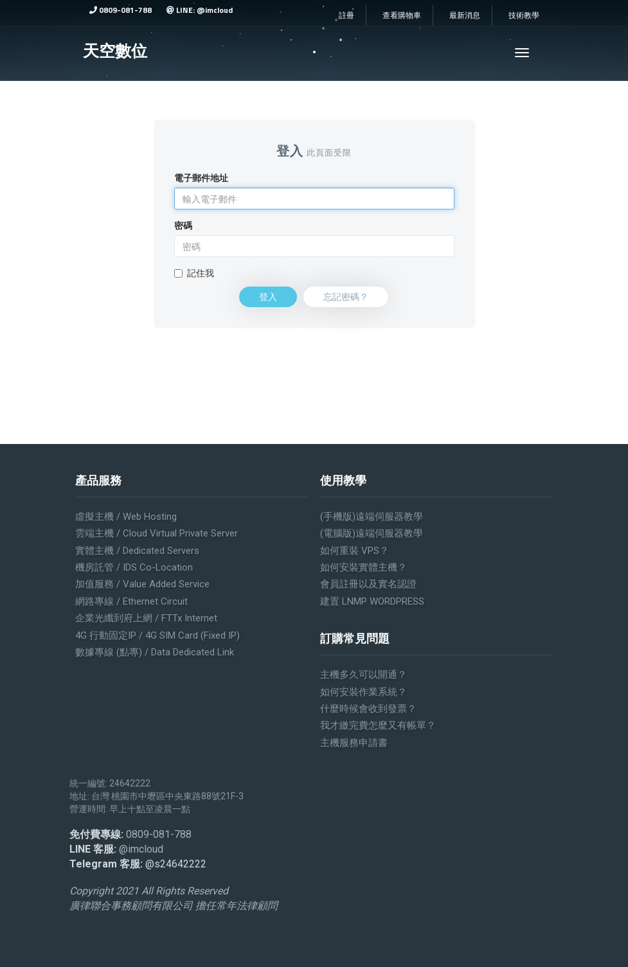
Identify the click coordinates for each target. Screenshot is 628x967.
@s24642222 (175, 864)
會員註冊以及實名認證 (368, 584)
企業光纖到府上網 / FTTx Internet (146, 618)
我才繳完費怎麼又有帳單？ (378, 725)
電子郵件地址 (201, 178)
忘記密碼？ (345, 296)
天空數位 (115, 51)
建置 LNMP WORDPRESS (372, 601)
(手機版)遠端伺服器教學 (371, 516)
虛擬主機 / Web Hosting (126, 516)
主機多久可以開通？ (363, 674)
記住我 (194, 273)
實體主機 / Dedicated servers (137, 550)
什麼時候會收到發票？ (368, 708)
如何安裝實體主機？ (363, 567)
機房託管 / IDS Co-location (134, 567)
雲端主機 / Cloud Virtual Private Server (156, 533)
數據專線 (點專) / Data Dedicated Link (154, 652)
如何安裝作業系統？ (363, 692)
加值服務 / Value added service (142, 584)
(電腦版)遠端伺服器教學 (371, 533)
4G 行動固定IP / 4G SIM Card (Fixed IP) (157, 635)
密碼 (183, 225)
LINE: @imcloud (199, 10)
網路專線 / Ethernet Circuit (131, 601)
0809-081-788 (120, 10)
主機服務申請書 (354, 743)
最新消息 (464, 15)
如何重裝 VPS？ (354, 550)
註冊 (346, 15)
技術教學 (523, 15)
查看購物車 (401, 15)
